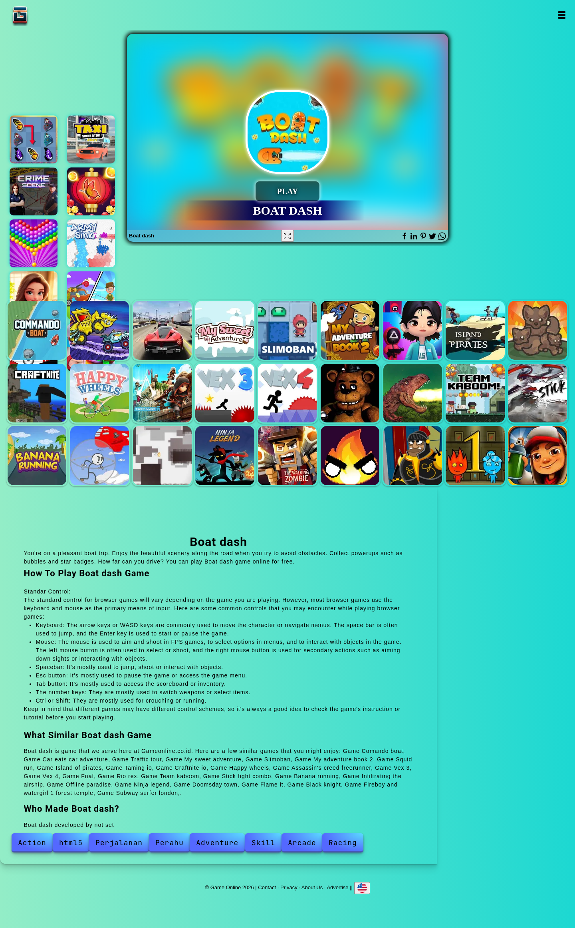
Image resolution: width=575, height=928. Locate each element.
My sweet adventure (224, 330)
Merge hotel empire (34, 295)
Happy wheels (99, 393)
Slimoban (287, 330)
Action (32, 842)
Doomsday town (287, 455)
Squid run (412, 330)
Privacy (288, 887)
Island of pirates (475, 330)
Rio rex (412, 393)
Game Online (45, 15)
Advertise (337, 887)
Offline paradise (162, 455)
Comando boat (37, 330)
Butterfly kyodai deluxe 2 (34, 139)
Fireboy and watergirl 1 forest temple (475, 455)
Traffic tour (162, 330)
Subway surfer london (537, 455)
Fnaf (350, 393)
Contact (267, 887)
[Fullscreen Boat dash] (287, 236)
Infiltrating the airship (99, 455)
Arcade (302, 842)
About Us (312, 887)
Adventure (217, 842)
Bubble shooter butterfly (91, 191)
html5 (71, 842)
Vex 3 (224, 393)
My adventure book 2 (350, 330)
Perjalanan (119, 842)
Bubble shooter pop (34, 243)
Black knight (412, 455)
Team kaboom (475, 393)
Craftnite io (37, 393)
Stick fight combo (537, 393)
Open (561, 15)
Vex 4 (287, 393)
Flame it (350, 455)
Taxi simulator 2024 (91, 139)
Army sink (91, 243)
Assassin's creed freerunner (162, 393)
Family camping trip (91, 295)
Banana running (37, 455)
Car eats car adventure (99, 330)
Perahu (169, 842)
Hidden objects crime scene (34, 191)
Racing (343, 842)
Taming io (537, 330)
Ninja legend (224, 455)
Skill (263, 842)
